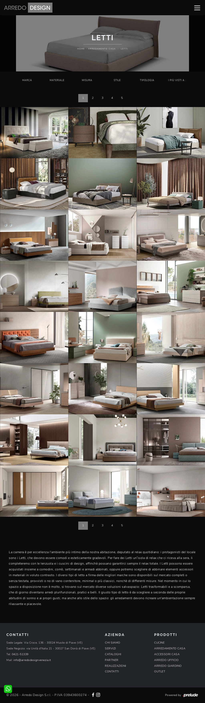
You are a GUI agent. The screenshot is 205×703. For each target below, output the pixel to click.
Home (81, 48)
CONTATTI (112, 671)
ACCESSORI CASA (167, 654)
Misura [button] (87, 80)
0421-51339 (20, 654)
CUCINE (159, 643)
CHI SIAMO (112, 643)
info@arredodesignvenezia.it (32, 660)
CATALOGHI (113, 654)
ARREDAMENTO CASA (169, 648)
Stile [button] (117, 80)
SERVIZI (110, 648)
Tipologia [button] (147, 80)
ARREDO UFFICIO (166, 660)
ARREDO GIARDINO (168, 666)
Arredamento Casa (102, 48)
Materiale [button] (57, 80)
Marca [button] (27, 80)
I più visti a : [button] (177, 80)
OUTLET (159, 671)
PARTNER (112, 660)
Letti (124, 48)
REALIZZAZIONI (115, 666)
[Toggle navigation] (197, 7)
